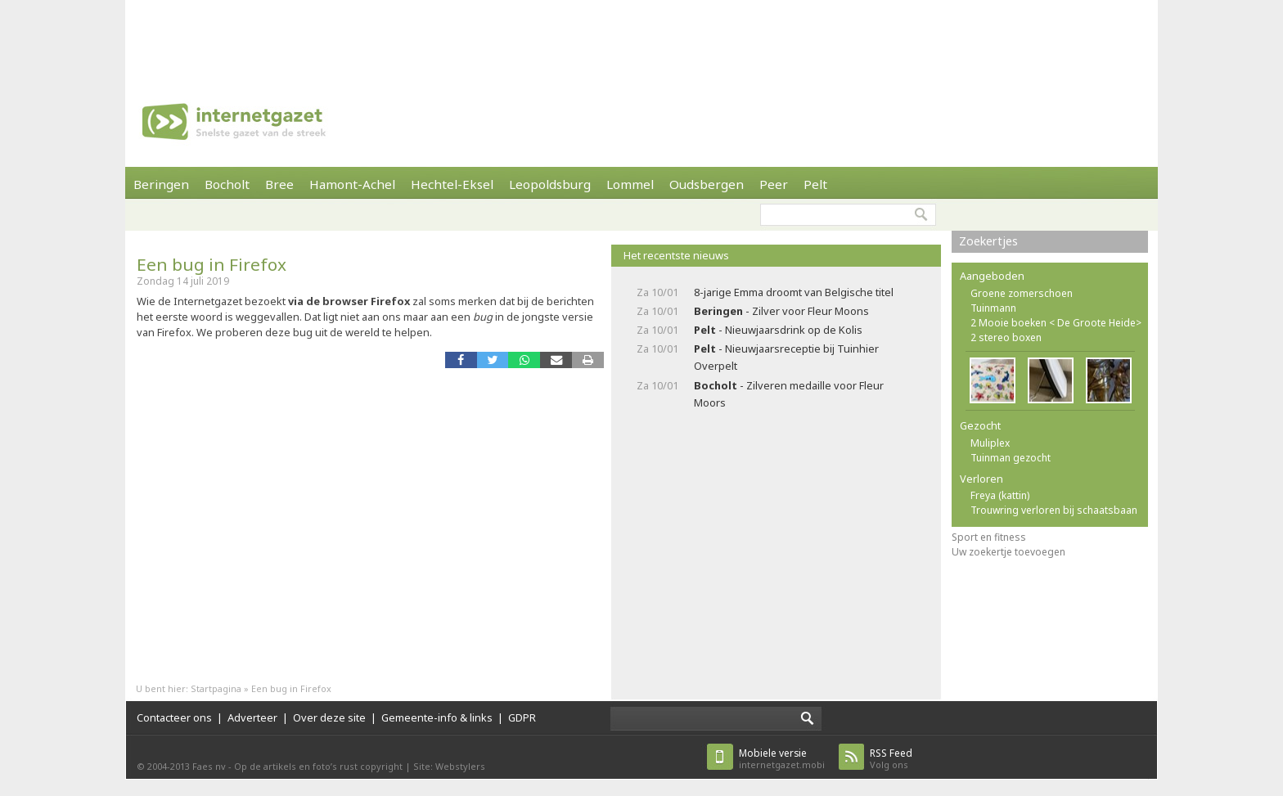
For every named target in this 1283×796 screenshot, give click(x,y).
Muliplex (990, 443)
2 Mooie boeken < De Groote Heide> (1055, 323)
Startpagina (216, 688)
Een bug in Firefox (211, 264)
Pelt (815, 184)
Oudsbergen (706, 184)
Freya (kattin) (999, 495)
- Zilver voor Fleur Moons (781, 311)
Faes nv (209, 766)
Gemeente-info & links (437, 717)
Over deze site (329, 717)
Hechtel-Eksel (452, 184)
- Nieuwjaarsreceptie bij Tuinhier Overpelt (786, 357)
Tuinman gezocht (1010, 458)
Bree (279, 184)
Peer (773, 184)
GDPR (522, 717)
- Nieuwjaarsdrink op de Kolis (778, 329)
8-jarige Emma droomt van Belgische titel (794, 292)
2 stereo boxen (1006, 337)
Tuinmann (993, 308)
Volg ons (891, 759)
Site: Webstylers (449, 766)
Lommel (630, 184)
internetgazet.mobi (782, 759)
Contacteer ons (174, 717)
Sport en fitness (989, 537)
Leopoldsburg (550, 184)
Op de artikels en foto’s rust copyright (318, 766)
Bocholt (227, 184)
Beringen (161, 184)
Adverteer (252, 717)
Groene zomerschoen (1021, 293)
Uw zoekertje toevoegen (1008, 552)
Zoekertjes (988, 241)
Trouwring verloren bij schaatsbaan (1053, 510)
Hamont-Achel (352, 184)
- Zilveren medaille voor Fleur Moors (789, 394)
